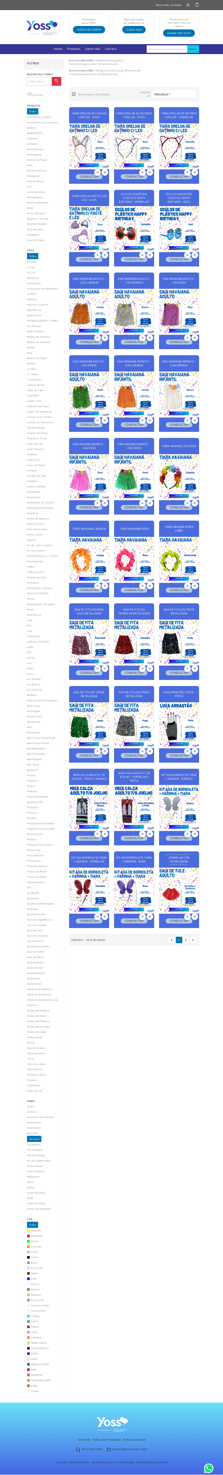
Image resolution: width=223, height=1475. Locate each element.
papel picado (35, 802)
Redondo (32, 909)
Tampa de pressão (38, 1027)
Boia (29, 353)
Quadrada (33, 893)
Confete (32, 454)
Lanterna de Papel (38, 642)
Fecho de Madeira (38, 519)
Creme (35, 1391)
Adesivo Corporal (37, 305)
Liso (29, 663)
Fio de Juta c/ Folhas (40, 545)
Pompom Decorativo (39, 845)
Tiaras (30, 1059)
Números (32, 770)
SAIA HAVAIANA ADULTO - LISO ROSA (179, 281)
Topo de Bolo (35, 229)
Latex (30, 647)
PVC (29, 888)
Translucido (38, 1311)
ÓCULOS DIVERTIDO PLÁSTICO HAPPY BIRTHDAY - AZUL (179, 198)
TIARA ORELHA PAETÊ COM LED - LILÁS (89, 198)
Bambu (31, 348)
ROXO (34, 1354)
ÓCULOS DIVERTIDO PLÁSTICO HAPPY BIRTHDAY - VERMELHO (134, 198)
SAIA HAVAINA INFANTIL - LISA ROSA (89, 446)
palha (34, 1386)
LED (29, 652)
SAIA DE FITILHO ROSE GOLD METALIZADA (89, 612)
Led (29, 187)
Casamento (34, 1145)
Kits (29, 626)
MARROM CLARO (41, 1380)
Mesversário (34, 716)
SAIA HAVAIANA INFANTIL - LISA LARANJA (134, 363)
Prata (34, 1252)
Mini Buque (33, 733)
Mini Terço (33, 765)
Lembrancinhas (36, 192)
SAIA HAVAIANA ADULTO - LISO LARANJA (89, 281)
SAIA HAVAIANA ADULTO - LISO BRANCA (134, 281)
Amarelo (36, 1231)
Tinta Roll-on (34, 1069)
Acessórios (34, 283)
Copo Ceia (33, 460)
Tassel (31, 1043)
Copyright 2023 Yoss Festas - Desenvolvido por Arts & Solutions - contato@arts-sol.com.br (111, 1462)
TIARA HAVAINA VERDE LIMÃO (179, 529)
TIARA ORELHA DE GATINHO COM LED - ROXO (134, 115)
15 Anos (32, 262)
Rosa (34, 1263)
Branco (35, 1284)
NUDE (34, 1359)
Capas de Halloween (39, 412)
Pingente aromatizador (41, 829)
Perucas (32, 813)
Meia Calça (33, 706)
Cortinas (32, 144)
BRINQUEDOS (35, 133)
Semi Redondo (36, 973)
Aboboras (33, 278)
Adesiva (32, 299)
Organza (32, 781)
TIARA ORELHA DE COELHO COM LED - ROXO (89, 115)
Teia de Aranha (36, 1048)
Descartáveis (35, 149)
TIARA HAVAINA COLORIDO (179, 446)
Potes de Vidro (36, 213)
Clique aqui (134, 30)
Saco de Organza (37, 936)
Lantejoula (33, 636)
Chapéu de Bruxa (37, 433)
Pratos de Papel (37, 877)
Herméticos (34, 615)
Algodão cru (34, 310)
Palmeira (32, 791)
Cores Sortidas (40, 1306)
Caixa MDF (33, 396)
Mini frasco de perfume (41, 738)
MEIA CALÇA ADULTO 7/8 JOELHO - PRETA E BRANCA (89, 777)
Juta (29, 620)
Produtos (74, 49)
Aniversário (34, 1123)
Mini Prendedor (36, 754)
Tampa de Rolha (36, 1032)
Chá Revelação (36, 428)
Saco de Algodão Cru (40, 920)
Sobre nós (92, 49)
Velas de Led (35, 1091)
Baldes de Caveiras (39, 342)
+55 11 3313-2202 (91, 1449)
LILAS (34, 1332)
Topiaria (32, 1080)
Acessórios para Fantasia (42, 123)
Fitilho (31, 567)
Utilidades (33, 235)
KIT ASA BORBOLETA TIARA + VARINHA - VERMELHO (89, 860)
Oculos (31, 775)
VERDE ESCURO (40, 1364)
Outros (31, 786)
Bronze (35, 1289)
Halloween (33, 176)
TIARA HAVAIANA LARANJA (89, 529)
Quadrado (33, 898)
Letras (31, 658)
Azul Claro (37, 1268)
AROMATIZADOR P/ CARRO (43, 321)
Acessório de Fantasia (41, 1117)
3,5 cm (31, 273)
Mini (29, 727)
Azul (33, 1279)
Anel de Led (34, 315)
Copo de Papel (36, 465)
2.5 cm (31, 267)
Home (58, 49)
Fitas (30, 165)
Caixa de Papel (36, 390)
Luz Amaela (34, 679)
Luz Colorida (34, 690)
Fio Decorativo (36, 551)
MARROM (36, 1375)
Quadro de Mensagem (40, 904)
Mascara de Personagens (42, 700)
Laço (30, 631)
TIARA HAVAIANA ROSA (134, 529)
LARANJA (36, 1338)
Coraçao (32, 471)
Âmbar (35, 1327)
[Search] (167, 49)
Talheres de (34, 984)
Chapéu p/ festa (37, 438)
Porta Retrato (35, 856)
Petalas (31, 818)
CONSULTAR (89, 177)
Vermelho (37, 1236)
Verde (34, 1241)
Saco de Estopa (36, 925)
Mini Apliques (35, 197)
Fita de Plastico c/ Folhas (42, 556)
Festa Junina (34, 535)
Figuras (31, 540)
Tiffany (35, 1316)
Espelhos (32, 513)
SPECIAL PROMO (37, 224)
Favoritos (35, 95)
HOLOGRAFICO (40, 1348)
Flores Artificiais (37, 171)
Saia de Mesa (35, 957)
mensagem (34, 711)
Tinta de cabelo (36, 1064)
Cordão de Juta (36, 476)
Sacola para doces (38, 946)
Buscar (193, 49)
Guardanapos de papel (41, 604)
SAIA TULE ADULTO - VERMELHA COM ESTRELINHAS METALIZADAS (179, 859)
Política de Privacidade (107, 1440)
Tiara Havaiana (36, 1053)
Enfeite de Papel (37, 160)
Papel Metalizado (37, 797)
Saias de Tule (35, 968)
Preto (34, 1257)
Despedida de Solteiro (41, 503)
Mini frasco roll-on (38, 743)
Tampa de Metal (36, 1016)
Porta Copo (34, 850)
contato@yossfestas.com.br (130, 1449)
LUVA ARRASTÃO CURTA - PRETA (179, 694)
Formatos (33, 583)
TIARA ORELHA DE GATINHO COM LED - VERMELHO (179, 115)
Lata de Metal (35, 181)
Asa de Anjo (34, 326)
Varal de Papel (35, 240)
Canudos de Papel (38, 406)
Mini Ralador (34, 759)
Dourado (36, 1247)
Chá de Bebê (35, 1150)
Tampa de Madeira (38, 1011)
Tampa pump (34, 1037)
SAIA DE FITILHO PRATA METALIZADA (134, 694)
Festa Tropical (35, 1171)
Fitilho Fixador (35, 572)
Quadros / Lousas (38, 219)
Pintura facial (35, 834)
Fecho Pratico (35, 524)
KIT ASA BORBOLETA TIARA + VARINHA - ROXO (134, 860)
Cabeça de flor (36, 385)
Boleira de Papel (37, 358)
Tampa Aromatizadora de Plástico (42, 1002)
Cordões (32, 481)
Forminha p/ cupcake (40, 588)
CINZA (34, 1322)
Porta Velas (34, 861)
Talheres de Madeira (39, 989)
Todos (33, 111)
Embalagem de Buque (40, 508)
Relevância (161, 94)
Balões (31, 128)
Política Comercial (134, 1440)
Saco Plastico (35, 941)
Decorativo (34, 497)
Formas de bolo (36, 577)
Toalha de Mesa (36, 1075)
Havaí (30, 1182)
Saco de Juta (35, 930)
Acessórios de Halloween (42, 289)
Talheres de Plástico (39, 995)
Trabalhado (34, 1085)
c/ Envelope (34, 380)
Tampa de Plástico (38, 1021)
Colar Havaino (35, 449)
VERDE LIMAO (39, 1343)
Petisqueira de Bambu (40, 823)
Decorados (34, 492)
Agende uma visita (179, 33)
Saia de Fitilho (35, 952)
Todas (32, 1225)
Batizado (32, 1133)
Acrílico (31, 294)
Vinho (34, 1273)
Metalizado (34, 722)
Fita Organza (35, 561)
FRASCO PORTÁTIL (38, 594)
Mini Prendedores (38, 203)
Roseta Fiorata (36, 914)
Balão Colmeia (35, 331)
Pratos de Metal (37, 872)
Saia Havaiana (35, 962)
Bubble (31, 364)
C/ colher (32, 374)
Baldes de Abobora (39, 337)
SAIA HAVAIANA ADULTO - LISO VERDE (89, 363)
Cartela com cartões (39, 417)
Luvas (30, 674)
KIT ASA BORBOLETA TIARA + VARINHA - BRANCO (179, 777)
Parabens (32, 807)
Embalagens (34, 155)
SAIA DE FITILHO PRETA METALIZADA (179, 612)
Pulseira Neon (35, 882)
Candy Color (34, 401)
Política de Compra (89, 30)
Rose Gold (37, 1300)
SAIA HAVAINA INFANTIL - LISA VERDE (134, 446)
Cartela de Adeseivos (40, 422)
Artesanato (34, 1128)
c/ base (31, 369)
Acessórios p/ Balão (39, 117)
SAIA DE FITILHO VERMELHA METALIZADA (134, 612)
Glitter (31, 599)
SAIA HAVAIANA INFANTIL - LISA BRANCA (179, 363)
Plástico (32, 839)
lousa (30, 668)
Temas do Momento (39, 1209)
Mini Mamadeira (36, 749)
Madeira (32, 695)
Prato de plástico (37, 866)
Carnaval (32, 139)
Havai (30, 610)
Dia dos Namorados (39, 1161)
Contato (111, 49)
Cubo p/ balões (36, 487)
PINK (34, 1370)
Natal (30, 208)
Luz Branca (33, 684)
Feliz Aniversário (37, 529)
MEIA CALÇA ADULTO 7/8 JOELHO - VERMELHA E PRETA (134, 777)
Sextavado (33, 979)
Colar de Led (34, 444)
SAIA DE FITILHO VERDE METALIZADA (89, 694)
